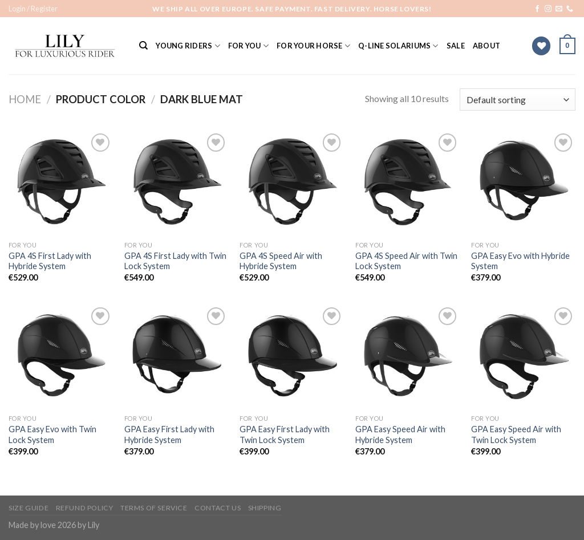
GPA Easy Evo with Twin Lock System (52, 434)
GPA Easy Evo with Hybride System (520, 261)
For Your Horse (313, 45)
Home (25, 99)
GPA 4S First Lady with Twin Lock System (175, 261)
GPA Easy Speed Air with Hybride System (400, 434)
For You (248, 45)
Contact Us (217, 508)
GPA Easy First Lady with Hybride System (169, 434)
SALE (456, 45)
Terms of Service (154, 508)
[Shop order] (517, 99)
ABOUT (486, 45)
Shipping (265, 508)
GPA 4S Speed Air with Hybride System (281, 261)
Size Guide (28, 508)
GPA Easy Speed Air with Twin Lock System (516, 434)
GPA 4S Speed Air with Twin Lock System (406, 261)
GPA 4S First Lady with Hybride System (50, 261)
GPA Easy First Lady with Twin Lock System (285, 434)
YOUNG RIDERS (188, 45)
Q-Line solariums (398, 45)
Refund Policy (84, 508)
